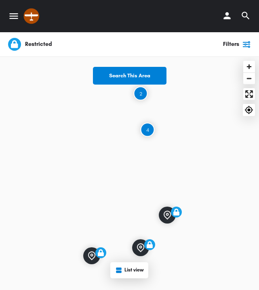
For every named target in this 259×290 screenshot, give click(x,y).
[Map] (129, 173)
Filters (237, 44)
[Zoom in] (249, 66)
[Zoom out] (249, 78)
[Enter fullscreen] (249, 94)
